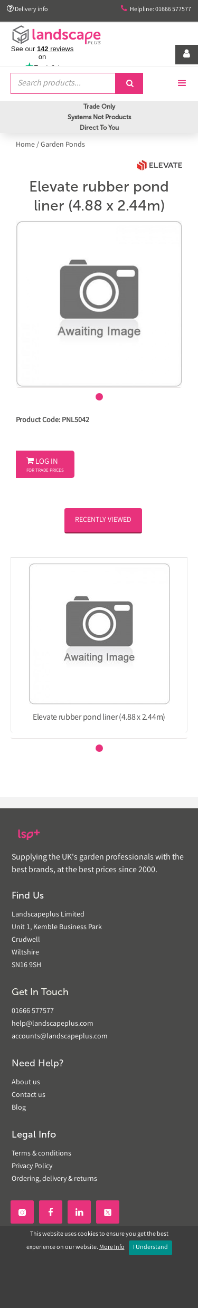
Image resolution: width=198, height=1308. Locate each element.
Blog (19, 1108)
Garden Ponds (63, 145)
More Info (112, 1247)
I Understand (150, 1247)
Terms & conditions (41, 1154)
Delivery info (27, 9)
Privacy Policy (32, 1166)
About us (26, 1082)
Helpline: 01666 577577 (156, 9)
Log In (45, 465)
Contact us (28, 1095)
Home (26, 145)
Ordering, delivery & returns (54, 1179)
